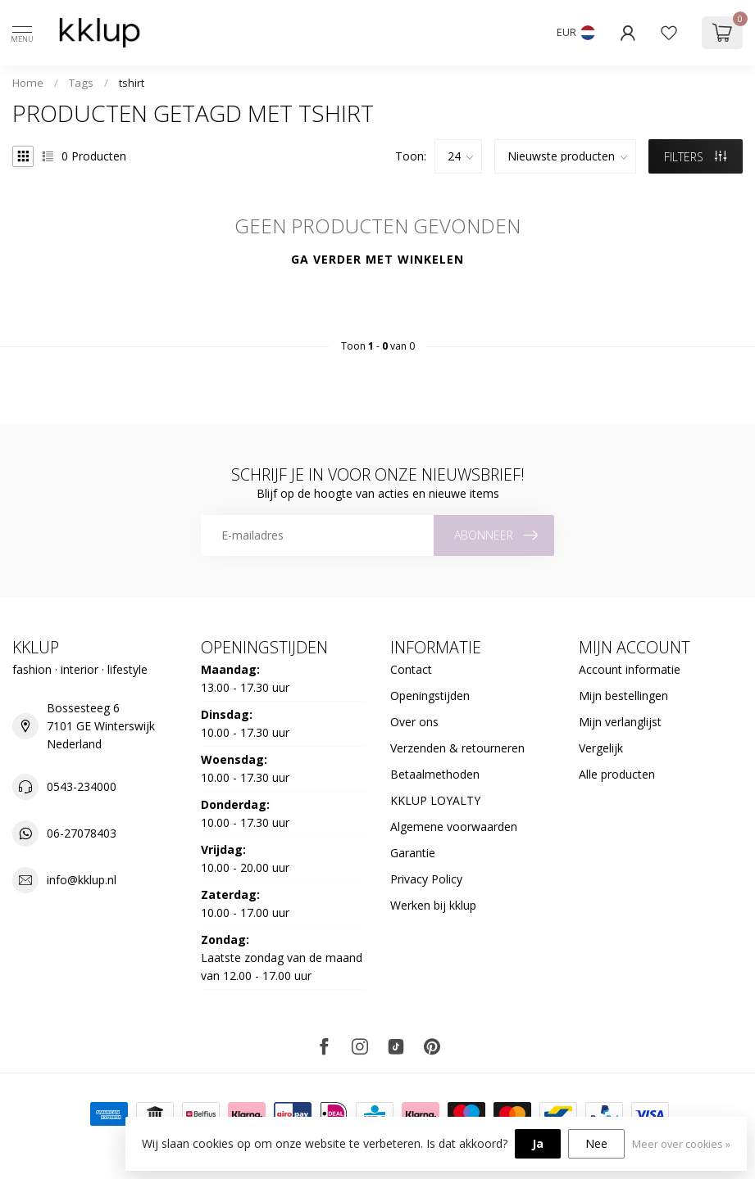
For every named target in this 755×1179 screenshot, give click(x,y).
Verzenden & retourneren (457, 748)
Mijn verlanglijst (620, 722)
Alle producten (617, 774)
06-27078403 (81, 833)
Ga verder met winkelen (377, 259)
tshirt (131, 82)
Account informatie (629, 669)
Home (27, 82)
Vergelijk (601, 748)
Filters (695, 157)
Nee (596, 1143)
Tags (81, 82)
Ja (538, 1143)
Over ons (414, 722)
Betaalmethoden (435, 774)
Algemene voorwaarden (453, 826)
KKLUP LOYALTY (435, 800)
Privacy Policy (426, 879)
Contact (411, 669)
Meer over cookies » (681, 1144)
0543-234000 (81, 786)
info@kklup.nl (81, 880)
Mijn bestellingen (623, 695)
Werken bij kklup (433, 905)
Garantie (412, 853)
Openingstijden (430, 695)
